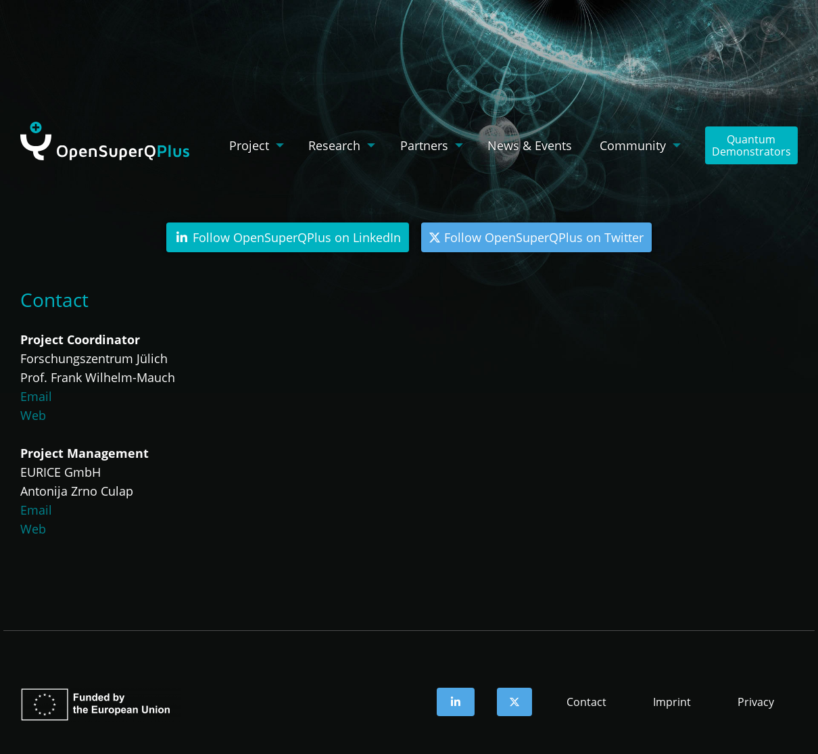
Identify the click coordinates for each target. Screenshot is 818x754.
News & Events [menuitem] (529, 145)
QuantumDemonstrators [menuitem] (751, 145)
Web (33, 415)
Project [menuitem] (249, 145)
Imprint (672, 701)
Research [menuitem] (334, 145)
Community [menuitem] (633, 145)
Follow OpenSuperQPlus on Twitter (536, 237)
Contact (586, 701)
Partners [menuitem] (424, 145)
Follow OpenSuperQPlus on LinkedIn (288, 237)
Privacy (756, 701)
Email (36, 396)
